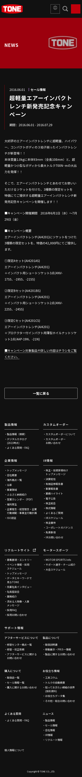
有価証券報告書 (54, 484)
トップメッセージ (17, 470)
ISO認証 (11, 518)
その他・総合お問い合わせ (60, 701)
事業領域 (12, 490)
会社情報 (50, 730)
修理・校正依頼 (15, 649)
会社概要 (12, 475)
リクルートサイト (20, 550)
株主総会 (51, 503)
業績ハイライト (54, 493)
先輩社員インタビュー (19, 587)
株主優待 (51, 522)
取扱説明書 (51, 644)
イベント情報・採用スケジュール (18, 566)
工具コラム (51, 677)
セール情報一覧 (15, 682)
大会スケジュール (55, 569)
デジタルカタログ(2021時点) (17, 441)
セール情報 (51, 725)
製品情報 (10, 424)
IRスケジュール (54, 518)
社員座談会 (13, 591)
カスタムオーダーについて (60, 434)
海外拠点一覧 (14, 480)
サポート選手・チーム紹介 (60, 564)
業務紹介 (12, 596)
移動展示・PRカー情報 (58, 649)
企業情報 (10, 460)
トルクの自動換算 (55, 682)
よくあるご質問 (54, 513)
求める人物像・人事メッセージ (18, 603)
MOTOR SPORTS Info (58, 560)
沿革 (9, 485)
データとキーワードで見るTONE (19, 580)
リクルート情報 (53, 740)
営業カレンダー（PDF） (20, 499)
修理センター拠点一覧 (19, 644)
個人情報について (14, 750)
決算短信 (51, 479)
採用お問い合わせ (17, 615)
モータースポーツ (56, 550)
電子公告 (51, 498)
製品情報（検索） (17, 434)
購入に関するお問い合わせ (22, 687)
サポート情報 (14, 628)
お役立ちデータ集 (55, 696)
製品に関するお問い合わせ (60, 654)
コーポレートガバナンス (59, 527)
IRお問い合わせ (54, 537)
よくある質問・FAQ (18, 447)
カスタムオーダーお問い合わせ (55, 441)
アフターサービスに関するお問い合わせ (22, 656)
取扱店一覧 (13, 677)
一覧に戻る (41, 393)
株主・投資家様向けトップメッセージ (57, 472)
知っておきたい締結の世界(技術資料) (60, 689)
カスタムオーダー (56, 424)
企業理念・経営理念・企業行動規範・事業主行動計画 (22, 511)
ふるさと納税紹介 (17, 494)
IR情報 (48, 460)
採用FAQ (12, 610)
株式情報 (51, 508)
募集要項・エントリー (19, 560)
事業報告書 (52, 488)
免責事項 (51, 532)
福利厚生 (12, 504)
